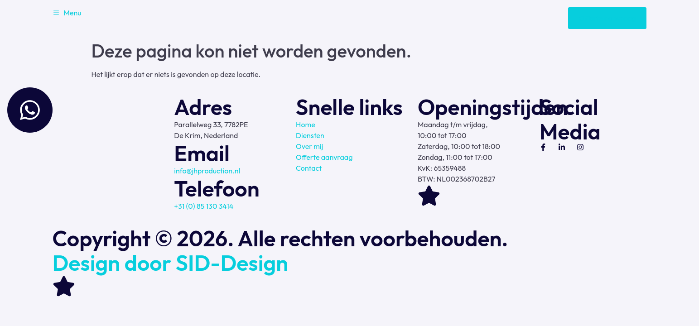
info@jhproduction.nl (207, 170)
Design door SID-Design (171, 262)
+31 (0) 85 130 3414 (203, 206)
